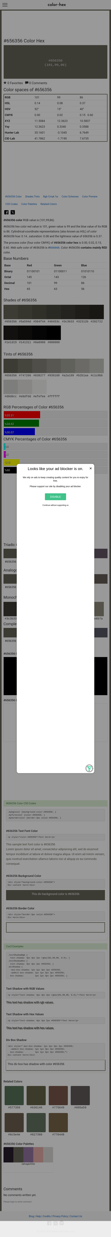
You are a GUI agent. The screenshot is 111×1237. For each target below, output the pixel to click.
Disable (55, 496)
